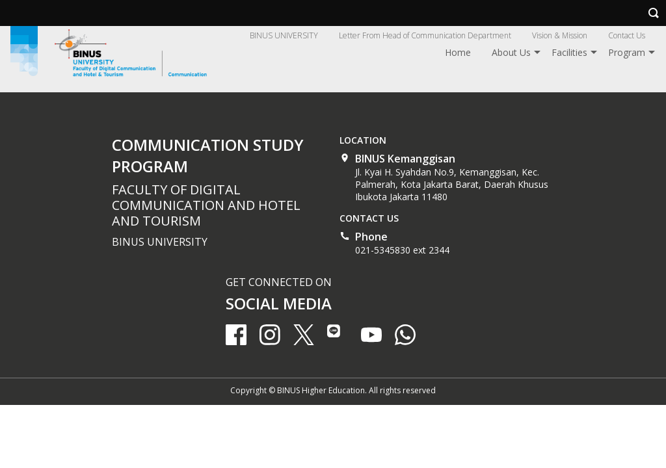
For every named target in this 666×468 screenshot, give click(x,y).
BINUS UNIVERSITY (284, 35)
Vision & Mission (559, 35)
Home (458, 52)
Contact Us (626, 35)
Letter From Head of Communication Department (425, 35)
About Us (511, 52)
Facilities (569, 52)
